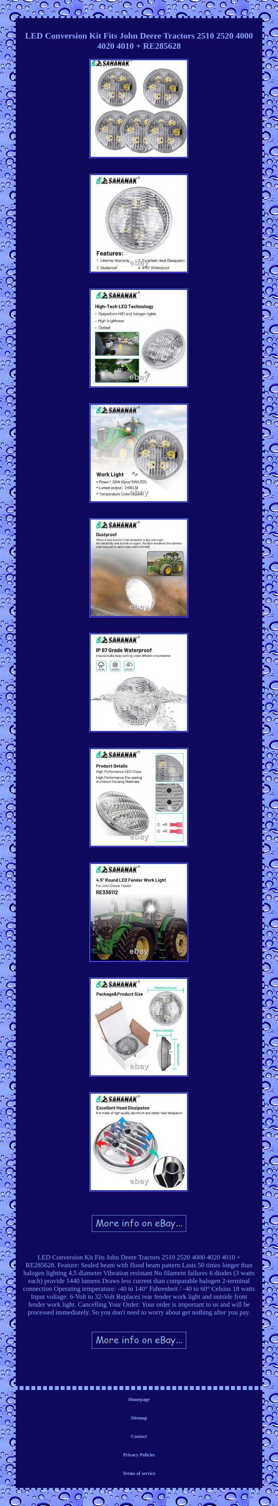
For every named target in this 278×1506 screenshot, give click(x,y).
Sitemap (139, 1418)
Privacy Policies (139, 1455)
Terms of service (139, 1473)
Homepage (139, 1399)
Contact (139, 1436)
